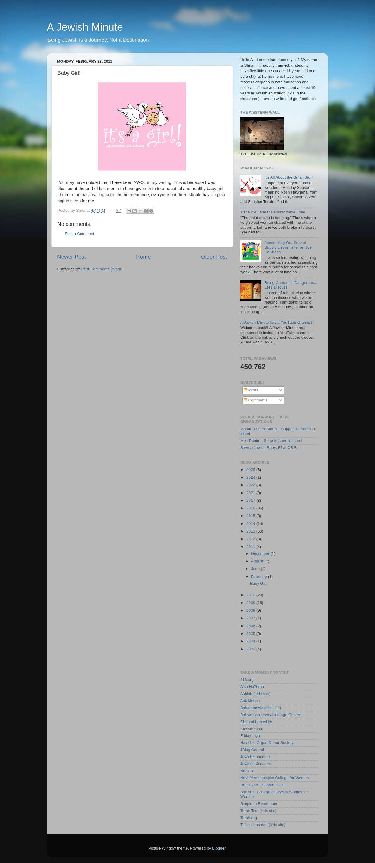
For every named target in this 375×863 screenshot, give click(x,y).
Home (143, 257)
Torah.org (248, 817)
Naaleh (246, 771)
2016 (251, 508)
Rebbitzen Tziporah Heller (263, 785)
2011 (251, 547)
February (259, 576)
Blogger (219, 848)
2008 (251, 610)
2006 (251, 626)
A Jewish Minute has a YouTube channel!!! (277, 322)
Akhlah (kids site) (255, 693)
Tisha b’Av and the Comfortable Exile (272, 212)
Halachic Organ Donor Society (267, 742)
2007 (251, 618)
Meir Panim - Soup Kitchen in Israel (271, 440)
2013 (251, 531)
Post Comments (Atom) (101, 269)
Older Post (214, 257)
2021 (251, 493)
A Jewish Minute (85, 27)
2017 (251, 500)
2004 (251, 641)
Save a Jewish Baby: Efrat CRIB (268, 447)
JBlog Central (252, 749)
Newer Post (71, 257)
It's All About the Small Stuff (288, 177)
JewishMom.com (255, 757)
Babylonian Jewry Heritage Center (270, 715)
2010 (251, 595)
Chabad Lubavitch (256, 722)
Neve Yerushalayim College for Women (274, 778)
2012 (251, 539)
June (256, 569)
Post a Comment (79, 233)
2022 (251, 485)
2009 (251, 603)
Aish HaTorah (252, 686)
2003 (251, 649)
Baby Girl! (258, 583)
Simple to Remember (258, 803)
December (260, 553)
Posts (251, 390)
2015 (251, 515)
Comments (255, 400)
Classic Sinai (251, 729)
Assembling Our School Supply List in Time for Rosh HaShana (288, 247)
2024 (251, 477)
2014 (251, 523)
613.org (247, 679)
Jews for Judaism (255, 764)
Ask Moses (250, 700)
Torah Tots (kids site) (258, 810)
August (258, 561)
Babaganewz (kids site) (260, 708)
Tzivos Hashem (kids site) (263, 825)
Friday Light (250, 735)
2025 (251, 469)
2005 (251, 633)
